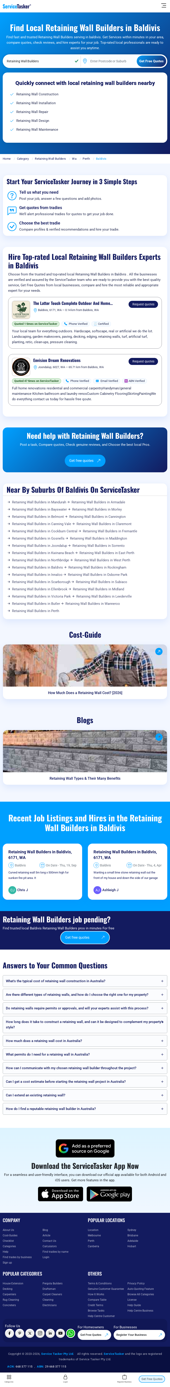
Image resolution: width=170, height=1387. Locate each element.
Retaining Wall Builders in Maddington (98, 538)
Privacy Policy (136, 1283)
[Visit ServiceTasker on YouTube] (60, 1333)
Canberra (93, 1246)
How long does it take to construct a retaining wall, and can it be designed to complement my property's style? (84, 1024)
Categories (9, 1246)
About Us (8, 1230)
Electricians (50, 1305)
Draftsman (49, 1289)
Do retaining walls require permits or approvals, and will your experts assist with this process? (77, 1008)
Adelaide (132, 1240)
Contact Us (49, 1240)
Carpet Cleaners (52, 1294)
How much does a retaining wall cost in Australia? (44, 1041)
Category (23, 158)
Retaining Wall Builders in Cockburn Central (44, 531)
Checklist (8, 1240)
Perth (86, 158)
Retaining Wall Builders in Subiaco (101, 582)
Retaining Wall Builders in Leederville (104, 596)
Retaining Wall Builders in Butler (36, 604)
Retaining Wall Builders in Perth (35, 611)
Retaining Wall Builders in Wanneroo (92, 604)
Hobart (131, 1246)
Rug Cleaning (11, 1299)
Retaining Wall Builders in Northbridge (40, 560)
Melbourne (94, 1235)
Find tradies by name (55, 1251)
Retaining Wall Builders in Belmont (38, 517)
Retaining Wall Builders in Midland (98, 589)
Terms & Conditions (100, 1283)
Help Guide (134, 1305)
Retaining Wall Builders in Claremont (104, 524)
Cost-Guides (10, 1235)
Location (93, 1230)
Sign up (7, 1262)
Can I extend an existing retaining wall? (35, 1095)
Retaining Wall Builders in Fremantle (110, 531)
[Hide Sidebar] (164, 5)
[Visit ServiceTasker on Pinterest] (19, 1333)
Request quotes (143, 304)
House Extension (13, 1283)
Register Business (124, 1379)
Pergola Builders (52, 1283)
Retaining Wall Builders (50, 158)
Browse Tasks (96, 1310)
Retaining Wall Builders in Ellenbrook (39, 589)
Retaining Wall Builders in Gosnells (38, 538)
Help (5, 1251)
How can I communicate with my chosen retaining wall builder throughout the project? (71, 1068)
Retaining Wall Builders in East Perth (106, 553)
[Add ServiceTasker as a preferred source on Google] (85, 1148)
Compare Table (97, 1299)
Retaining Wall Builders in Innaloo (37, 575)
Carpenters (9, 1294)
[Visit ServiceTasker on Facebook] (9, 1333)
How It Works (96, 1294)
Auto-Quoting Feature (140, 1289)
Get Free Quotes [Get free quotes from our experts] (94, 1335)
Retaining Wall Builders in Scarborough (41, 582)
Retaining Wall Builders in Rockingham (97, 567)
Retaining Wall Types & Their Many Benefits (85, 778)
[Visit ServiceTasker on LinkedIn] (50, 1333)
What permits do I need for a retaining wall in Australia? (48, 1054)
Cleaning (48, 1299)
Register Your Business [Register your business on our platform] (139, 1335)
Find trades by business (17, 1257)
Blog (45, 1230)
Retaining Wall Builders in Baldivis (37, 567)
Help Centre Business (140, 1310)
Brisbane (132, 1235)
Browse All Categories (140, 1294)
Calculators (50, 1246)
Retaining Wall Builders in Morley (97, 509)
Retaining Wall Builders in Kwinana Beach (43, 553)
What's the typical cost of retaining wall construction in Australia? (55, 981)
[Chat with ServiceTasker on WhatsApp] (70, 1333)
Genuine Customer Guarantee (106, 1289)
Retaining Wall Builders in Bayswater (39, 509)
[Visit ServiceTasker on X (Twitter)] (29, 1333)
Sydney (131, 1230)
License (131, 1299)
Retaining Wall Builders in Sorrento (98, 546)
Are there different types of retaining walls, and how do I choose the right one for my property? (77, 995)
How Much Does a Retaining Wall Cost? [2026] (85, 693)
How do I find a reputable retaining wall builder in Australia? (51, 1109)
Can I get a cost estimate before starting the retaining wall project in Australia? (66, 1082)
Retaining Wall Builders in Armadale (98, 502)
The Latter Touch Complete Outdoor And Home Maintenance (71, 303)
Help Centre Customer (101, 1316)
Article (46, 1235)
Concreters (9, 1305)
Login (46, 1257)
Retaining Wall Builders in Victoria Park (41, 596)
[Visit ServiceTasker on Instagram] (40, 1333)
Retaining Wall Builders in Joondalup (39, 546)
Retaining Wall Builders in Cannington (97, 517)
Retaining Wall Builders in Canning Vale (41, 524)
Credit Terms (95, 1305)
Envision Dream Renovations (57, 360)
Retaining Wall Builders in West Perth (102, 560)
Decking (7, 1289)
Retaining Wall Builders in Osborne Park (97, 575)
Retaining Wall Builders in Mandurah (39, 502)
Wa (74, 158)
